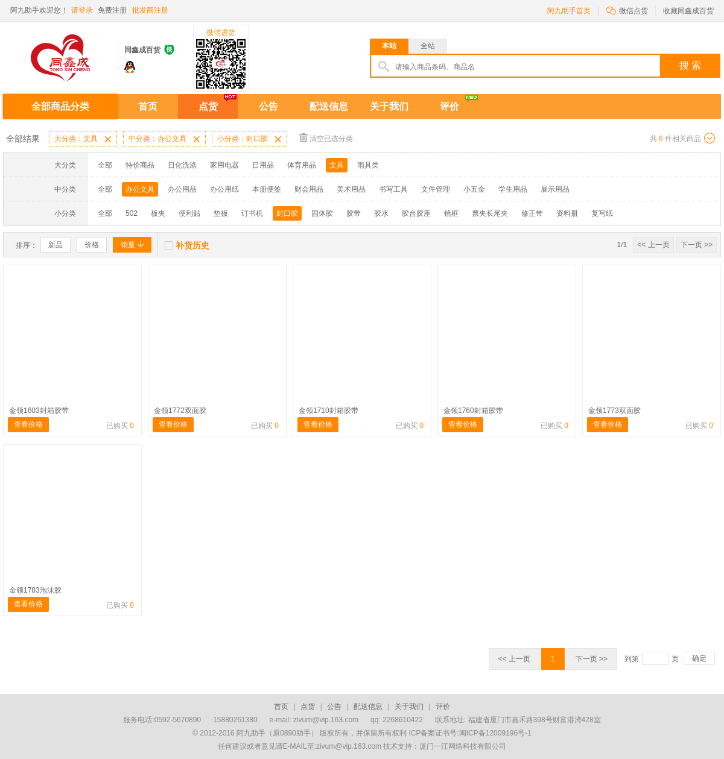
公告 (268, 106)
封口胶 (287, 213)
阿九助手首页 (569, 11)
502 (131, 213)
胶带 (353, 213)
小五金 (474, 189)
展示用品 (555, 189)
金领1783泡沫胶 (35, 590)
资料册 (567, 213)
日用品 (263, 165)
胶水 (381, 213)
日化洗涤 (182, 165)
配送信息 (329, 106)
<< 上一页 (653, 245)
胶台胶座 (416, 213)
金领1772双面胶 (180, 410)
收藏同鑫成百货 (688, 11)
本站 (389, 46)
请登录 (82, 10)
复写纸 (602, 213)
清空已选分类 (326, 138)
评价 (449, 106)
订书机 (252, 213)
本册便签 (266, 189)
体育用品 (301, 165)
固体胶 (322, 213)
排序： (26, 245)
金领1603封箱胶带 (39, 410)
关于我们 (389, 106)
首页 (147, 106)
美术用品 (351, 189)
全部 (105, 165)
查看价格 (28, 424)
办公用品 (182, 189)
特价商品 (139, 165)
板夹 (158, 213)
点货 (208, 106)
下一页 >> (697, 245)
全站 (428, 46)
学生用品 (512, 189)
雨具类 (368, 165)
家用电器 (224, 165)
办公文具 (139, 189)
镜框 (451, 213)
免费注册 (112, 10)
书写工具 (393, 189)
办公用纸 (224, 189)
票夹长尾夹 (490, 213)
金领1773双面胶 (614, 410)
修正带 (532, 213)
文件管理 (435, 189)
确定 (699, 658)
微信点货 (627, 10)
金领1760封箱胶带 (473, 410)
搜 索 (690, 65)
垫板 (221, 213)
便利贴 (189, 213)
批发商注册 (150, 10)
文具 (336, 165)
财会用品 (308, 189)
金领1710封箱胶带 (328, 410)
